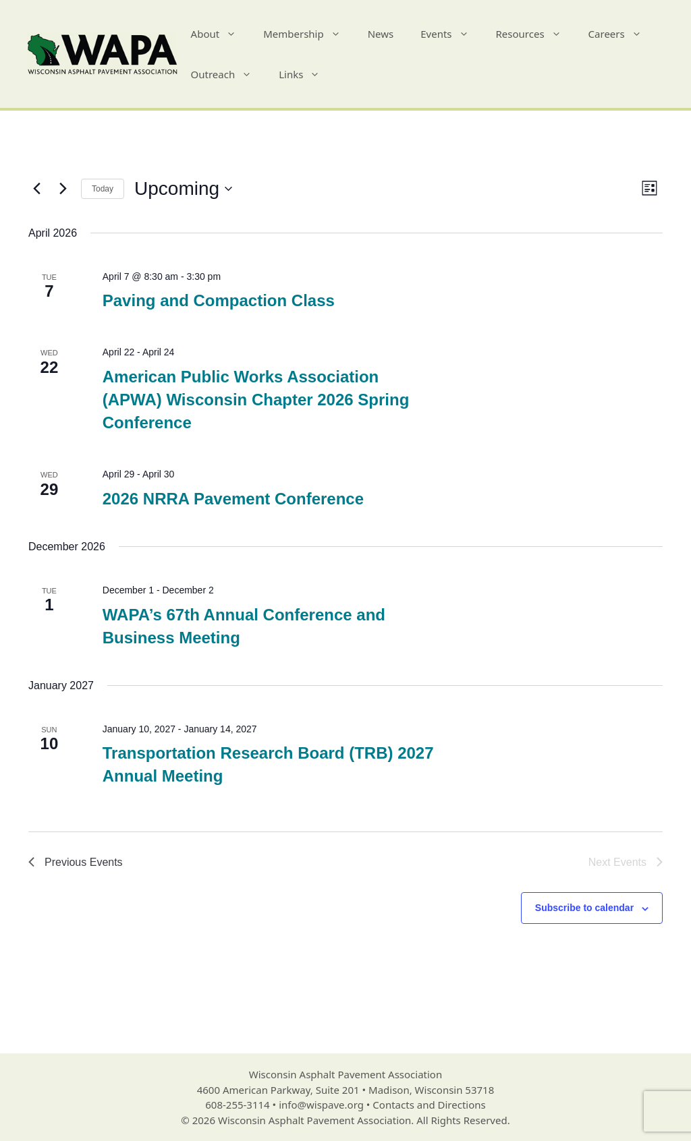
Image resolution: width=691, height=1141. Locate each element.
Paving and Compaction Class (219, 300)
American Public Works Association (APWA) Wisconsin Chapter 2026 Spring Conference (256, 400)
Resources (535, 33)
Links (306, 74)
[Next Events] (63, 189)
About (220, 33)
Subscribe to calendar (584, 907)
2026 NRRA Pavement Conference (233, 499)
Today (102, 189)
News (381, 33)
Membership (308, 33)
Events (451, 33)
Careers (621, 33)
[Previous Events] (36, 189)
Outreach (228, 74)
